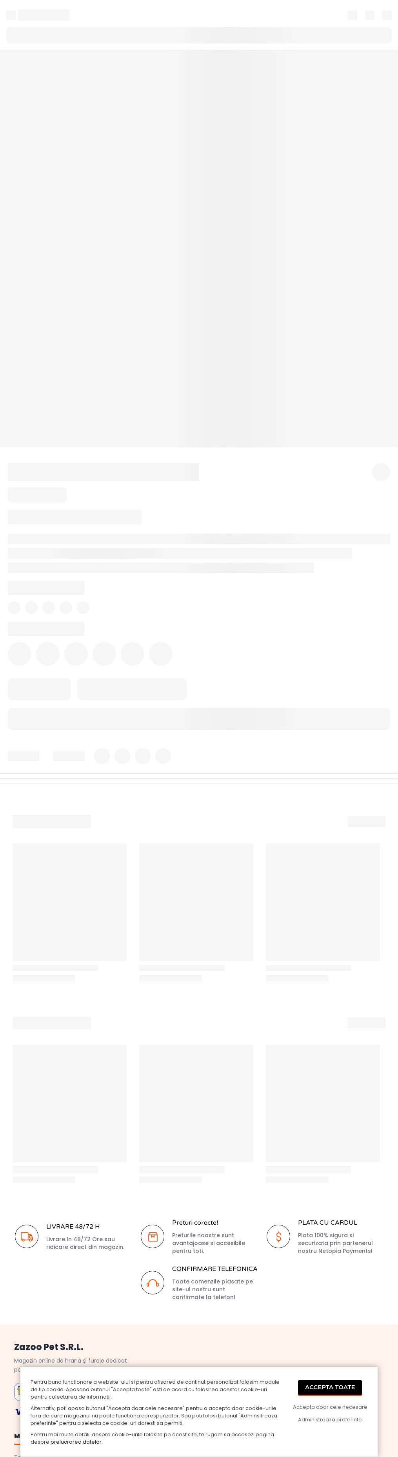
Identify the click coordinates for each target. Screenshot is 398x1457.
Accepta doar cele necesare (330, 1407)
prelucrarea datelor (76, 1442)
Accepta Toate (330, 1387)
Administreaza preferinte (330, 1419)
